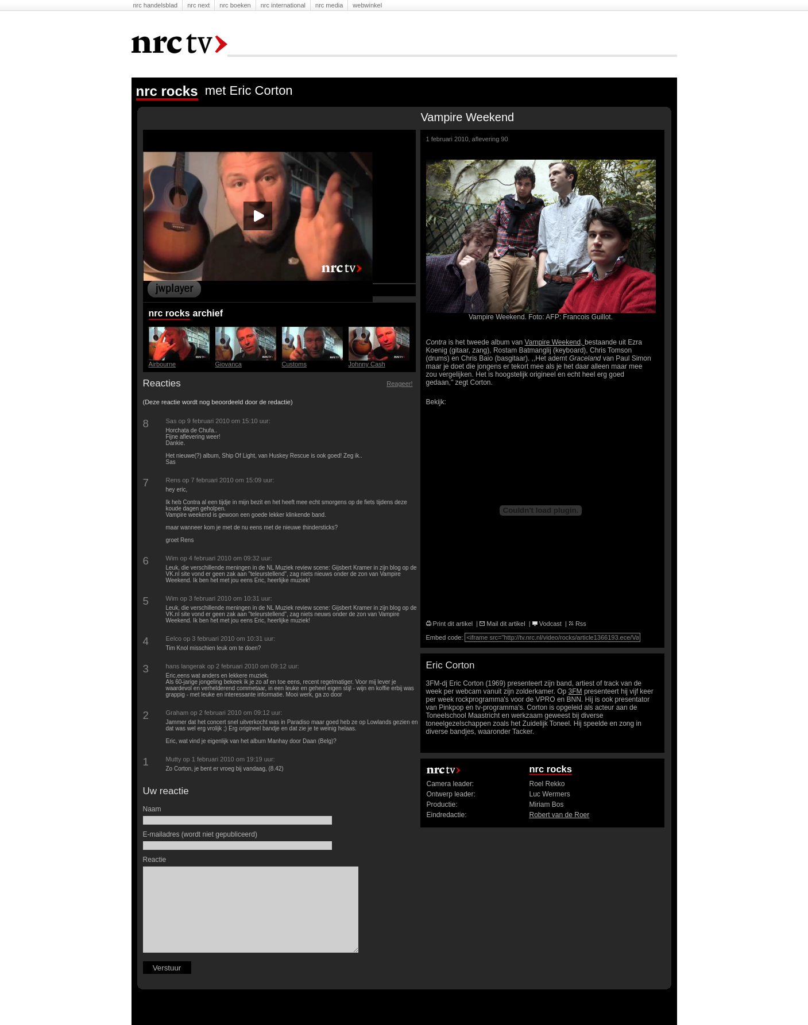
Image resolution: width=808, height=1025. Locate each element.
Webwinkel (367, 5)
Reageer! (399, 383)
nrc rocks (169, 313)
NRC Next (198, 5)
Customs (294, 364)
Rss (577, 623)
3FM (575, 691)
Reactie (156, 860)
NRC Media (329, 5)
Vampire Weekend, (555, 342)
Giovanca (228, 364)
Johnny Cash (367, 364)
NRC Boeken (234, 5)
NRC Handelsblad (155, 5)
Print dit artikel (449, 623)
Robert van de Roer (559, 815)
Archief (209, 313)
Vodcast (547, 623)
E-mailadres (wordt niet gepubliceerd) (201, 834)
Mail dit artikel (502, 623)
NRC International (283, 5)
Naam (153, 809)
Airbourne (162, 364)
